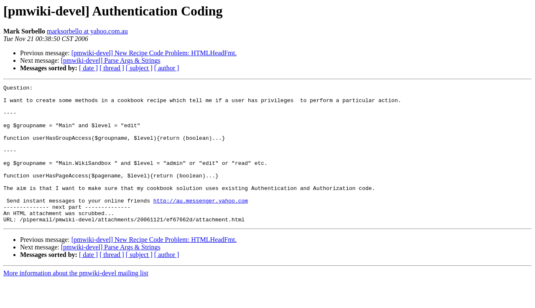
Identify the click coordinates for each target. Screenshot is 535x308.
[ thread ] (111, 68)
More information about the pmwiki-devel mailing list (75, 300)
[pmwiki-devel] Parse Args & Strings (110, 60)
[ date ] (88, 68)
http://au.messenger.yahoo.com (200, 224)
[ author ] (166, 68)
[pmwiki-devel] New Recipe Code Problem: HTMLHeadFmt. (154, 52)
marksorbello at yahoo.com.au (87, 31)
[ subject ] (139, 68)
